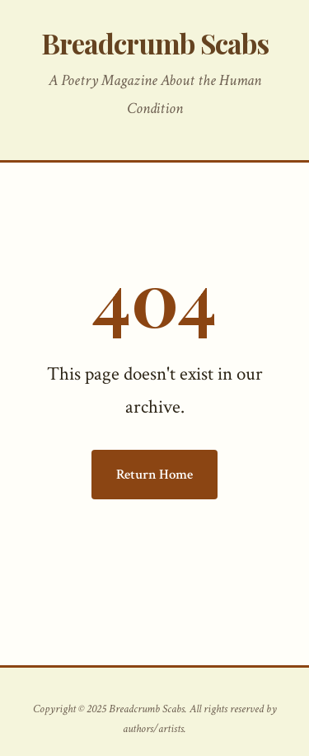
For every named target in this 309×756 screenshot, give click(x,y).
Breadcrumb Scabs (155, 42)
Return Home (154, 474)
